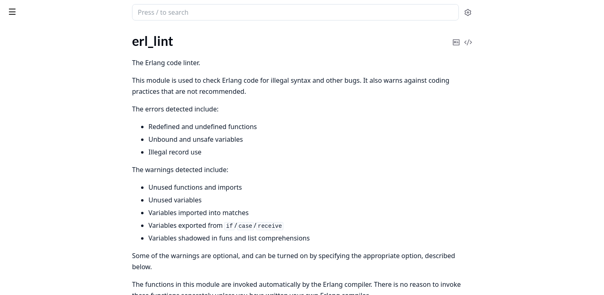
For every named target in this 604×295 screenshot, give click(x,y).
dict (11, 205)
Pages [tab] (15, 33)
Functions (28, 107)
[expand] (115, 42)
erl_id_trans (22, 41)
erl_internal (22, 52)
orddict (16, 282)
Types (22, 97)
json (12, 271)
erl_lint (15, 63)
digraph (16, 216)
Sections (26, 77)
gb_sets (16, 249)
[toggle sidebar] (112, 11)
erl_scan (17, 144)
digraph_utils (24, 227)
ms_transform (25, 155)
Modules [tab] (49, 33)
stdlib (39, 8)
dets (12, 194)
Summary (27, 87)
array (13, 183)
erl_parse (18, 121)
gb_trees (18, 260)
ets (10, 238)
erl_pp (14, 132)
